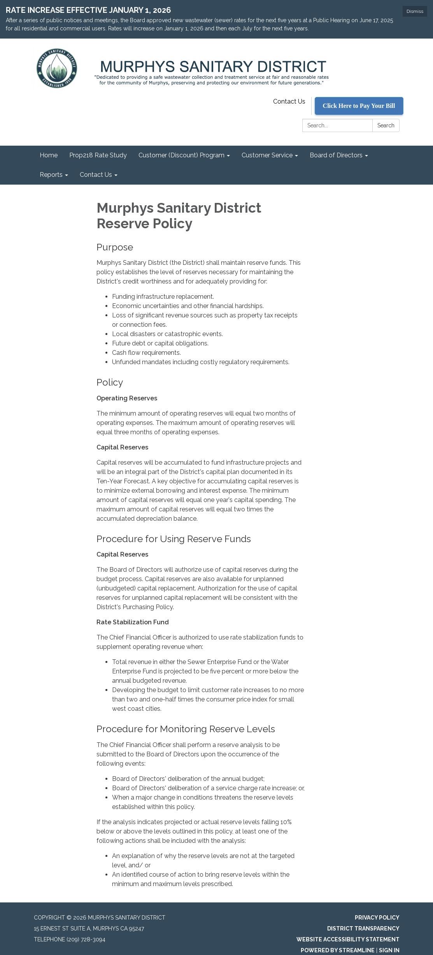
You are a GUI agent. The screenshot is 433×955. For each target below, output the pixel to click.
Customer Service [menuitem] (267, 155)
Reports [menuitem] (51, 174)
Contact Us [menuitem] (96, 174)
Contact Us (289, 101)
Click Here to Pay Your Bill (359, 105)
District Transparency (363, 928)
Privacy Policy (377, 917)
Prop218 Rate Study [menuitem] (98, 155)
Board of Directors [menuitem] (336, 155)
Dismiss (415, 11)
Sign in (389, 950)
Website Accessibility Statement (348, 939)
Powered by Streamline (338, 950)
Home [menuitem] (49, 155)
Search (385, 125)
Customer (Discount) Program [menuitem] (181, 155)
